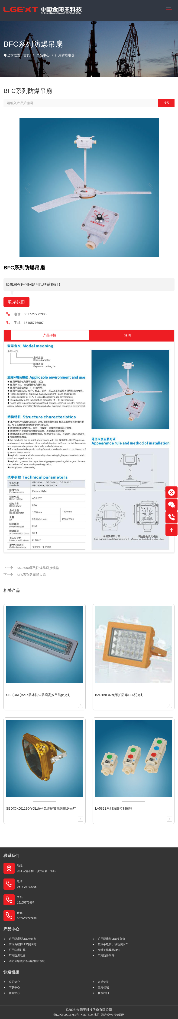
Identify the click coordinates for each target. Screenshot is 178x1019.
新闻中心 (14, 993)
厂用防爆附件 (106, 955)
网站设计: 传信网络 (113, 1014)
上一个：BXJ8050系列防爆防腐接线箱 (31, 568)
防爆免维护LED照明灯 (22, 944)
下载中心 (14, 987)
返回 (127, 335)
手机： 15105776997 (25, 899)
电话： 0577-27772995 (26, 884)
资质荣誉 (103, 982)
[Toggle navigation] (168, 9)
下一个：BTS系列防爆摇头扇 (24, 575)
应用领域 (103, 987)
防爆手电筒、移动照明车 (113, 944)
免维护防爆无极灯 (109, 950)
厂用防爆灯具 (17, 950)
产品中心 (42, 55)
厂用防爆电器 (64, 55)
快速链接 (11, 972)
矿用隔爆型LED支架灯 (111, 938)
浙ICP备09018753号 (66, 1014)
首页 (26, 55)
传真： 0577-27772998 (26, 915)
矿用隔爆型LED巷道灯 (22, 938)
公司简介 (14, 982)
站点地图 (93, 1014)
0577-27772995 (35, 314)
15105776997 (34, 323)
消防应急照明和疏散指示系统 (27, 961)
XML (83, 1014)
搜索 (166, 102)
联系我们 (16, 302)
